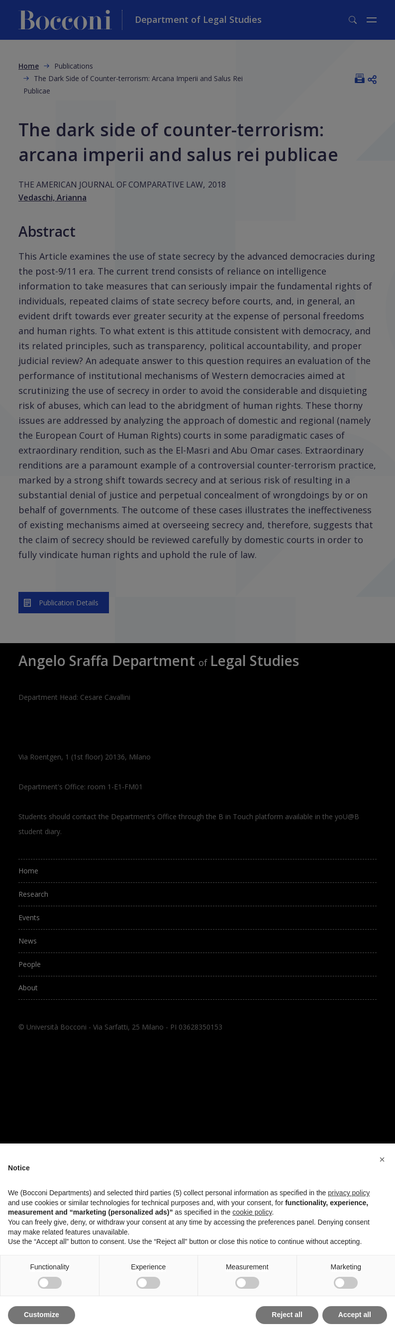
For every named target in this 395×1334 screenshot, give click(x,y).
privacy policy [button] (349, 1193)
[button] (382, 1159)
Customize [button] (41, 1315)
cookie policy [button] (252, 1212)
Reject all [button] (287, 1315)
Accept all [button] (354, 1315)
